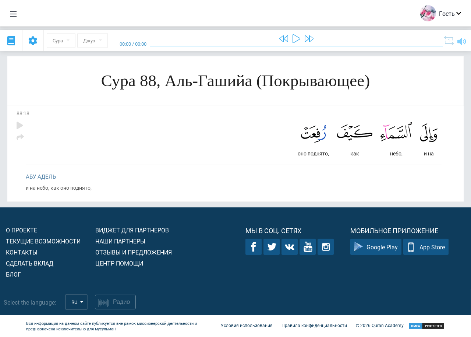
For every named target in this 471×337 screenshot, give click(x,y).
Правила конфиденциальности (314, 325)
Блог (13, 274)
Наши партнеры (120, 241)
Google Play (376, 247)
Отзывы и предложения (133, 252)
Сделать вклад (29, 263)
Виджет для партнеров (132, 230)
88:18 (23, 113)
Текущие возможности (43, 241)
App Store (426, 247)
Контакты (22, 252)
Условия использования (247, 325)
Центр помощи (119, 263)
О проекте (21, 230)
